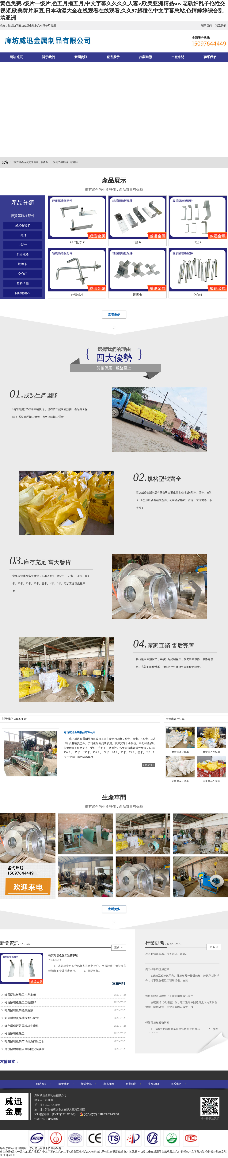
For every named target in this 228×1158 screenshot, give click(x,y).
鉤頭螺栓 (23, 254)
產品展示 (113, 57)
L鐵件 (23, 235)
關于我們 (206, 25)
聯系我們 (220, 25)
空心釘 (22, 273)
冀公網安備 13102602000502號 (99, 1114)
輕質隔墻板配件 (23, 216)
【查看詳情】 (118, 983)
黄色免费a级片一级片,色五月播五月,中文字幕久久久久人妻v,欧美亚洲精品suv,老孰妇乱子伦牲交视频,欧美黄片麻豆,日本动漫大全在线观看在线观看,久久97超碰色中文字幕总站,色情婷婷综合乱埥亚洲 (112, 11)
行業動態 (145, 57)
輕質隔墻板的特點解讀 (19, 1010)
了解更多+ (148, 765)
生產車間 (177, 57)
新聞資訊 (80, 57)
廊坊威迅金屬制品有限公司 (80, 732)
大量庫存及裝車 (175, 719)
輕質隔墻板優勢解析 (157, 1023)
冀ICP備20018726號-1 (64, 1114)
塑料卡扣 (23, 283)
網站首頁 (16, 57)
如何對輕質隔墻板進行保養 (22, 1018)
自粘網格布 (22, 293)
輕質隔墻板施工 (15, 1033)
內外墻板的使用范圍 (157, 970)
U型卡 (22, 244)
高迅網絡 (53, 1119)
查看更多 (114, 314)
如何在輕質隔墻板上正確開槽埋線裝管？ (169, 997)
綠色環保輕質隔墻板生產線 (22, 1025)
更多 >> (118, 947)
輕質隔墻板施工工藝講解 (20, 1002)
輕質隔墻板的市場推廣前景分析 (24, 1041)
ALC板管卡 (22, 225)
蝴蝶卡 (22, 264)
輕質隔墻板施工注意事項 (63, 955)
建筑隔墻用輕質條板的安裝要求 (24, 1049)
